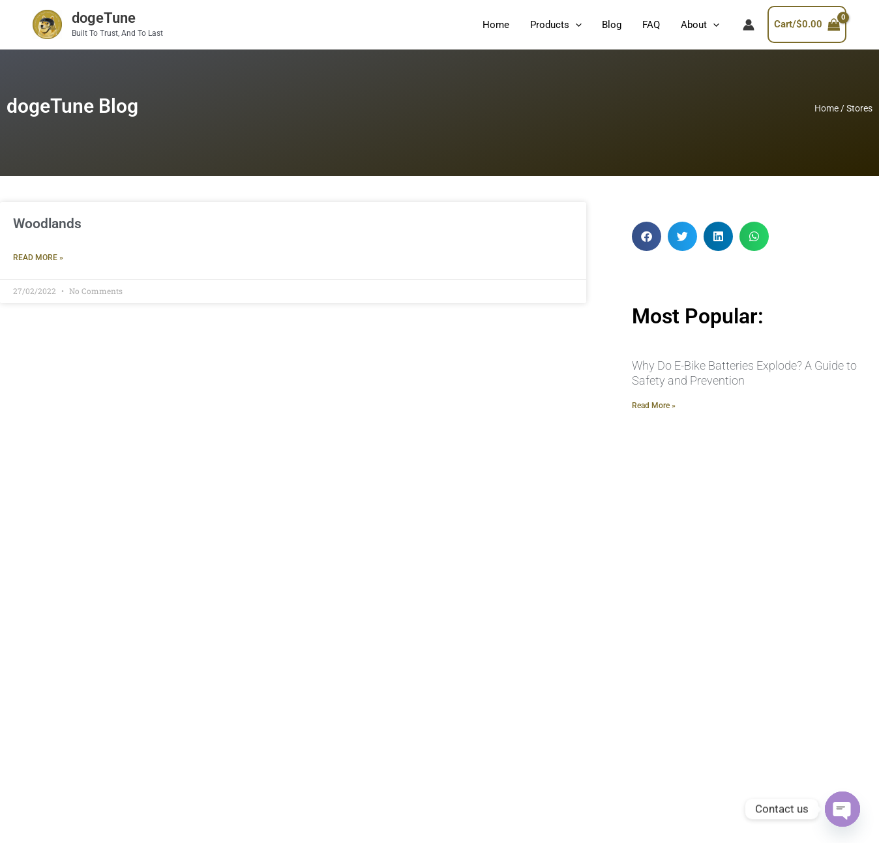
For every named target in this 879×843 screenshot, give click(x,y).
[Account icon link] (748, 25)
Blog (615, 25)
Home (501, 25)
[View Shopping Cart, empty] (817, 24)
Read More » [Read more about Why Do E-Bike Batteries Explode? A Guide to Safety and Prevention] (654, 405)
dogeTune (104, 18)
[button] (646, 236)
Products (560, 24)
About (700, 24)
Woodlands (47, 223)
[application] (579, 24)
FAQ (653, 25)
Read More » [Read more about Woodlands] (38, 257)
